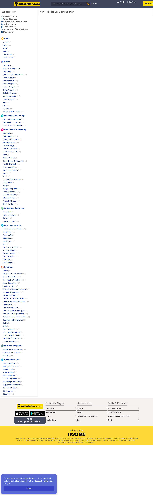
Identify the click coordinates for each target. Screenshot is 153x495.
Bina (6, 51)
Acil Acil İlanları (10, 16)
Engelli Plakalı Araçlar (13, 111)
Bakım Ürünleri (10, 372)
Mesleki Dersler (11, 253)
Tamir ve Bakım (11, 329)
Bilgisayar (8, 133)
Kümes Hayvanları (12, 378)
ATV (6, 102)
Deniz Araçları (10, 84)
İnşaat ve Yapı (10, 286)
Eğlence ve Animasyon (14, 274)
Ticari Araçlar (10, 77)
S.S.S (123, 420)
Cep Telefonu (10, 136)
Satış (6, 326)
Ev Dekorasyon (11, 142)
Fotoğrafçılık (9, 263)
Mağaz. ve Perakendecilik (15, 298)
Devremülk (9, 54)
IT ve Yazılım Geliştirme (14, 280)
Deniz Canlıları (10, 388)
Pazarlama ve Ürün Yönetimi (16, 317)
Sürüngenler (10, 391)
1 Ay (26, 29)
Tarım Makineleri (11, 215)
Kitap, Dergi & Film (12, 170)
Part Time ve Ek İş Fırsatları (15, 314)
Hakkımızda (61, 412)
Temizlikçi (8, 355)
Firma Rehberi (9, 27)
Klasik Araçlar (10, 90)
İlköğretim (9, 232)
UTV (6, 105)
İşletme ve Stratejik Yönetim (16, 289)
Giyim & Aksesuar (12, 152)
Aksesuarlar (9, 369)
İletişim (61, 416)
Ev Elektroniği (10, 145)
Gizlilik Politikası (123, 412)
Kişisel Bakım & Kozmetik (15, 161)
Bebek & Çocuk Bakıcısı (14, 349)
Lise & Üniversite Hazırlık (14, 229)
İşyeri (7, 45)
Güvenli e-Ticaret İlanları (15, 21)
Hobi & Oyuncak (11, 164)
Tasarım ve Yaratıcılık (13, 335)
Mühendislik (9, 304)
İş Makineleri (10, 212)
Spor (6, 176)
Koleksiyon (9, 182)
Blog (92, 420)
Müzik (7, 173)
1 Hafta (19, 29)
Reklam (92, 412)
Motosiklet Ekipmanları (14, 122)
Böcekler (8, 394)
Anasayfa (61, 408)
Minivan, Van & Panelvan (15, 74)
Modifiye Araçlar (11, 96)
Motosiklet (9, 71)
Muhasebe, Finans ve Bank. (16, 301)
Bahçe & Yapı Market (13, 188)
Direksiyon (9, 241)
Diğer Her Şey (10, 204)
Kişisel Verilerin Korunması (123, 416)
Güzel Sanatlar (11, 250)
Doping (92, 408)
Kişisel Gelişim (10, 256)
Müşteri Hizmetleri (12, 307)
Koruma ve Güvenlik (13, 292)
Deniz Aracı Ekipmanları (14, 125)
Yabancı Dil (9, 235)
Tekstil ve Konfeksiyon (13, 338)
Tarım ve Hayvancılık (13, 332)
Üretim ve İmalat (11, 341)
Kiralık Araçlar (10, 80)
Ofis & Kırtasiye (11, 198)
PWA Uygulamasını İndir (29, 420)
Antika (7, 185)
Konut (7, 42)
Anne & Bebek (10, 158)
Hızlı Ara (94, 4)
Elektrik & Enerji (11, 221)
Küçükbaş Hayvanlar (13, 385)
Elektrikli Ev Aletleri (12, 148)
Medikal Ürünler (11, 195)
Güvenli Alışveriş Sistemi (92, 416)
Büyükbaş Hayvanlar (13, 382)
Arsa (6, 48)
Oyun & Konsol (10, 167)
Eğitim (7, 270)
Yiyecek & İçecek (11, 201)
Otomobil (8, 65)
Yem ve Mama (10, 375)
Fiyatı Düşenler (10, 19)
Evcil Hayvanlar (11, 363)
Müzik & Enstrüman (12, 247)
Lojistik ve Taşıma (12, 295)
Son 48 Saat (8, 29)
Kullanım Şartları (123, 408)
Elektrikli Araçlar (11, 93)
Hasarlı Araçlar (11, 87)
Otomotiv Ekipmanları (13, 119)
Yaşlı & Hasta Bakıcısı (13, 352)
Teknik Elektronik (11, 192)
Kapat (29, 488)
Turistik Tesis (10, 57)
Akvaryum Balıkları (12, 366)
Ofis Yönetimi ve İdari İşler (15, 310)
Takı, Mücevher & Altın (13, 179)
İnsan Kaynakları (11, 283)
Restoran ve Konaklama (14, 320)
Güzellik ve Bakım (12, 277)
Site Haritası (61, 420)
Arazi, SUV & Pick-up (13, 68)
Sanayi (7, 218)
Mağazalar (8, 32)
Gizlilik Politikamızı (43, 481)
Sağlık (7, 323)
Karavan (8, 108)
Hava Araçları (10, 99)
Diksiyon (8, 259)
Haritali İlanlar (9, 24)
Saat (6, 155)
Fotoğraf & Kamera (12, 139)
